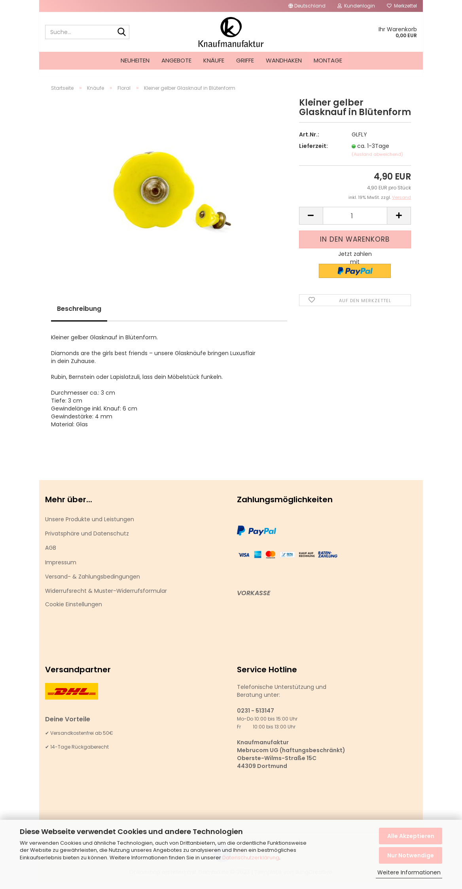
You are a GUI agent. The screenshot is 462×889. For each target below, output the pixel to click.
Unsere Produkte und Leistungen (89, 526)
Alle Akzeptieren (410, 836)
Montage (328, 60)
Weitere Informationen (409, 872)
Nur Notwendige (410, 855)
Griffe (245, 60)
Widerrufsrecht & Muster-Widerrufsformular (106, 598)
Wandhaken (284, 60)
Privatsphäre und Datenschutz (87, 541)
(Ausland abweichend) (377, 161)
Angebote (176, 60)
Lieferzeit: (313, 153)
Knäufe (213, 60)
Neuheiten (135, 60)
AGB (50, 555)
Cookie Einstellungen (73, 611)
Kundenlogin (356, 5)
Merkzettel (402, 5)
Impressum (60, 569)
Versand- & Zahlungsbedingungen (92, 584)
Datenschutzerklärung (250, 857)
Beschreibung (79, 315)
